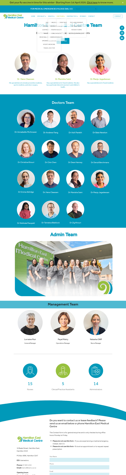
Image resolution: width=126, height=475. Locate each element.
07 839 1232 (27, 440)
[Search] (85, 9)
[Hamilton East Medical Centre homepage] (15, 16)
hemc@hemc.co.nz (29, 443)
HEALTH (51, 16)
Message (53, 454)
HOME (33, 16)
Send (54, 469)
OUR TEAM (61, 16)
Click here (92, 2)
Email (51, 446)
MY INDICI (83, 16)
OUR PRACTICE (72, 16)
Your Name (53, 431)
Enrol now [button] (63, 41)
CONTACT (91, 16)
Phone (52, 439)
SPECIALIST (41, 16)
